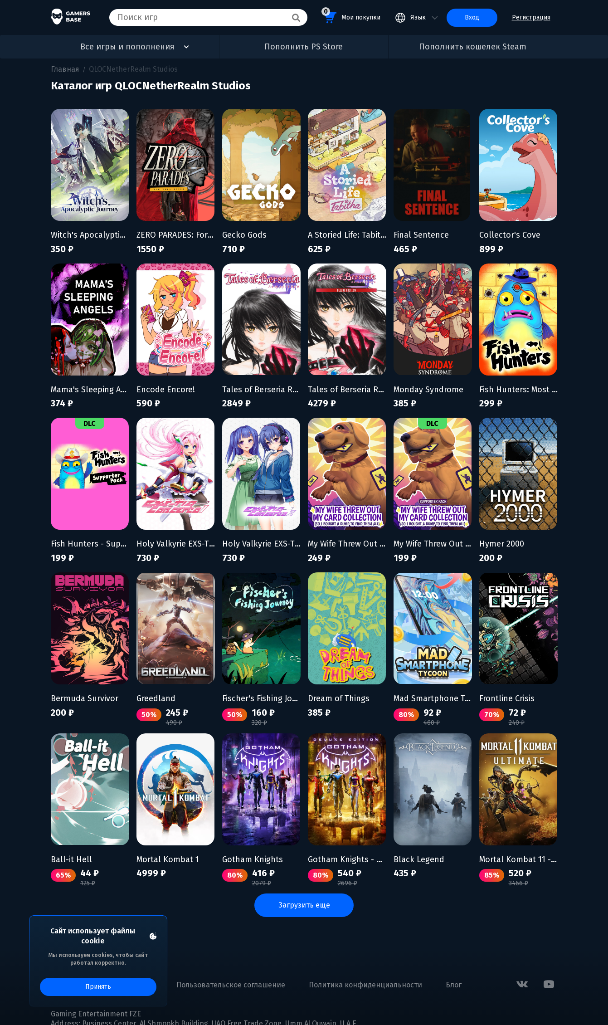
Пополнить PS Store (303, 47)
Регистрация (531, 17)
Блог (454, 985)
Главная (65, 69)
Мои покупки (350, 16)
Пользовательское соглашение (230, 985)
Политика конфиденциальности (365, 985)
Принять (98, 987)
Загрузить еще (304, 905)
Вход (472, 17)
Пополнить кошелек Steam (472, 47)
